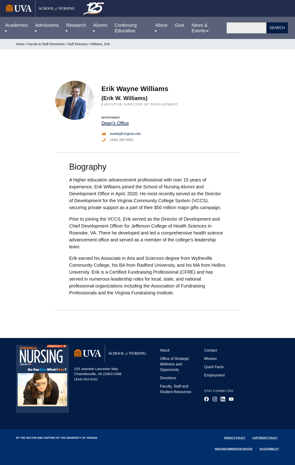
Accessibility (269, 448)
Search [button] (277, 28)
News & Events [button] (199, 28)
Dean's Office (115, 123)
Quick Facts (214, 367)
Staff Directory (77, 44)
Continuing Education (126, 28)
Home (20, 44)
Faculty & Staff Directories (46, 44)
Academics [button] (16, 25)
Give (179, 25)
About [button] (161, 25)
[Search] (247, 27)
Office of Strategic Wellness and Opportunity (174, 364)
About (165, 350)
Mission (210, 359)
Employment (214, 375)
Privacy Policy (234, 437)
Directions (168, 378)
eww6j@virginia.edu (125, 134)
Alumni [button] (100, 25)
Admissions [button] (47, 25)
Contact (210, 350)
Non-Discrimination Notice (234, 448)
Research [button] (76, 25)
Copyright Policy (264, 437)
